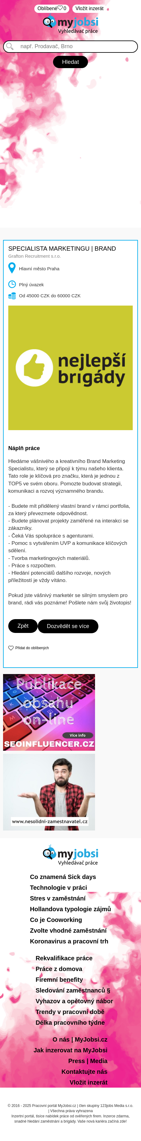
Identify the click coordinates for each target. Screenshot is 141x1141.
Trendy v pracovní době (70, 1011)
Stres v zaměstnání (58, 898)
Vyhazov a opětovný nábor (74, 1001)
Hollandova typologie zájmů (70, 909)
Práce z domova (59, 969)
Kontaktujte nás (85, 1071)
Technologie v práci (58, 887)
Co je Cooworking (56, 919)
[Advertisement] (70, 141)
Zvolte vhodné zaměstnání (68, 930)
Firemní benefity (59, 979)
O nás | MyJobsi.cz (80, 1039)
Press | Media (88, 1061)
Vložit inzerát (89, 8)
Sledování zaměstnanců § (73, 990)
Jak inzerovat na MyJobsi (70, 1050)
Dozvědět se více (68, 626)
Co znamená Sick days (63, 876)
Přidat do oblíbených (32, 648)
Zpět (23, 626)
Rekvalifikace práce (64, 958)
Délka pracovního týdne (70, 1022)
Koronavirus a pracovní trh (69, 941)
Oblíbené (51, 8)
